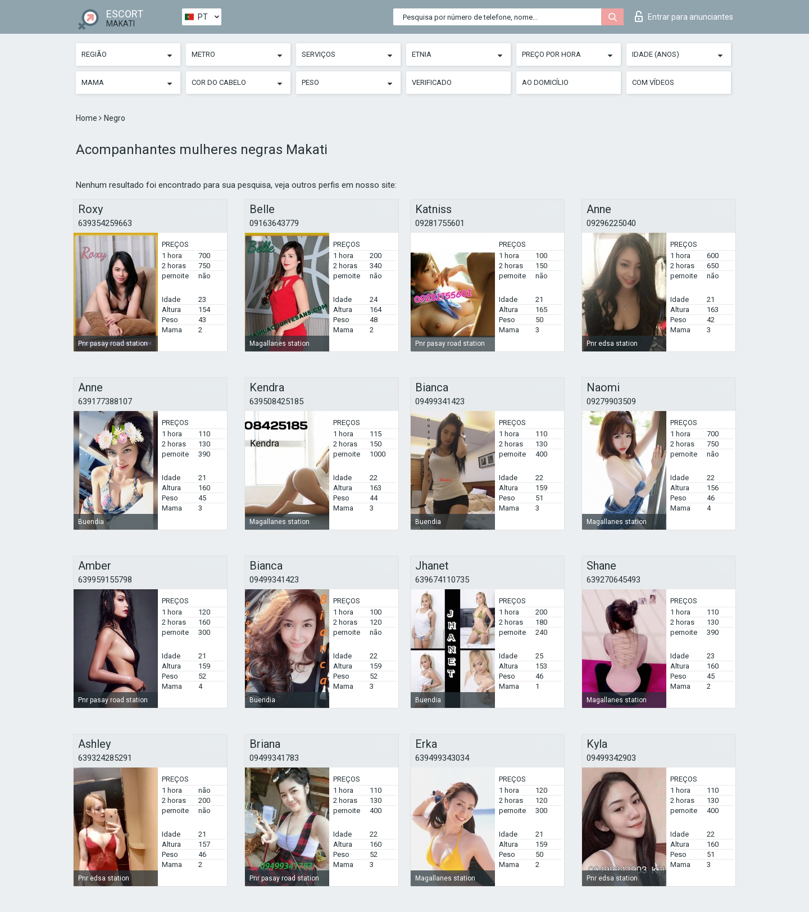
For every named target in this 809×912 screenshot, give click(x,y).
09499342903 (611, 758)
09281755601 (440, 223)
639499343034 (442, 758)
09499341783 (274, 758)
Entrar (684, 16)
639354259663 (105, 223)
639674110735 (442, 580)
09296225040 (611, 223)
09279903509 (611, 401)
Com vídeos (653, 82)
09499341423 (440, 401)
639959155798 (105, 580)
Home (87, 118)
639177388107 (105, 401)
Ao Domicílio (545, 82)
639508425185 (276, 401)
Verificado (432, 82)
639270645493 (613, 580)
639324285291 (105, 758)
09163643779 (274, 223)
